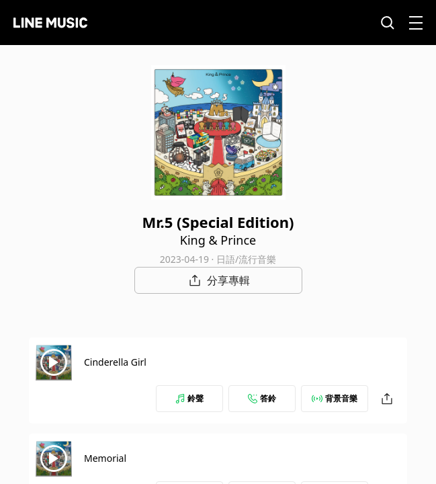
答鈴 (262, 398)
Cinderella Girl (115, 362)
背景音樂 (334, 398)
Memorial (105, 458)
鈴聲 (189, 398)
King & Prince (218, 240)
